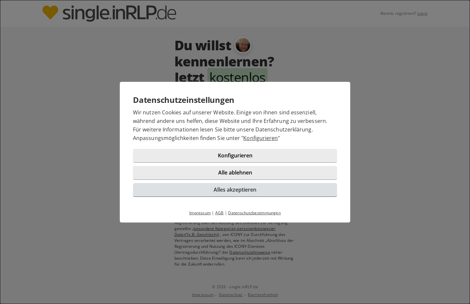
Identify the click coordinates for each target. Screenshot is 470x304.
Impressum (200, 213)
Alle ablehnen (235, 172)
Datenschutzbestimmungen (254, 213)
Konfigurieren (260, 138)
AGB (219, 213)
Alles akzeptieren (235, 189)
